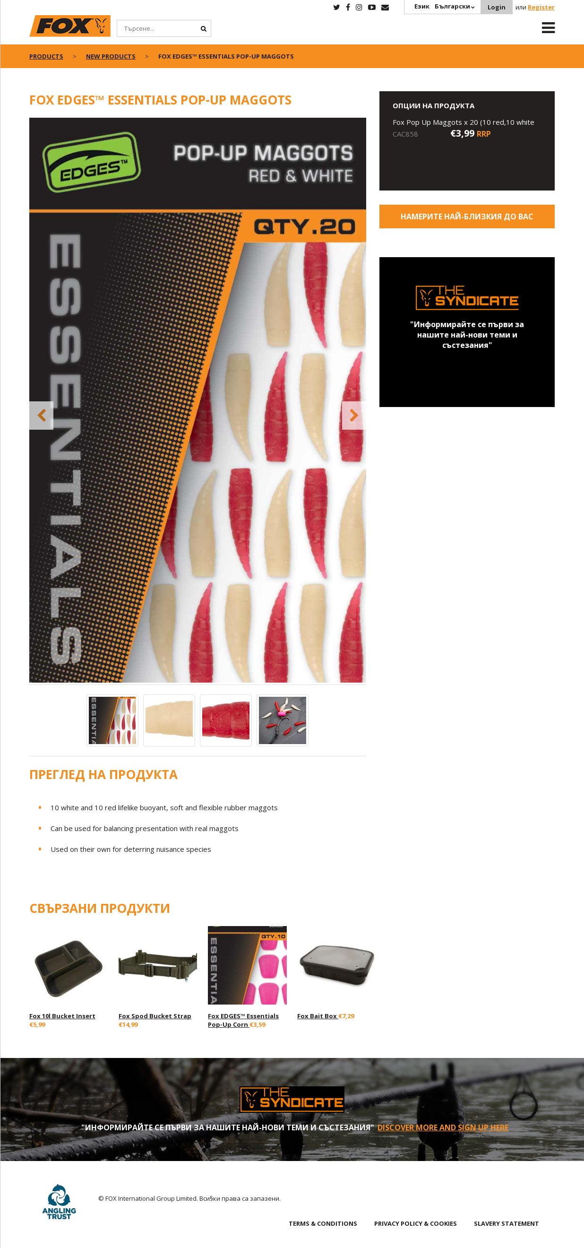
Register (541, 7)
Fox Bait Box (317, 1016)
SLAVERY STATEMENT (506, 1223)
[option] (198, 401)
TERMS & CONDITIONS (323, 1223)
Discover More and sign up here (443, 1127)
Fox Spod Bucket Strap (155, 1016)
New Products (111, 56)
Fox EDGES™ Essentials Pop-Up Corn (243, 1020)
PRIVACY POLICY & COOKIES (415, 1223)
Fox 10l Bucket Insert (62, 1016)
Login (497, 7)
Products (46, 56)
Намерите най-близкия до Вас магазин (467, 219)
